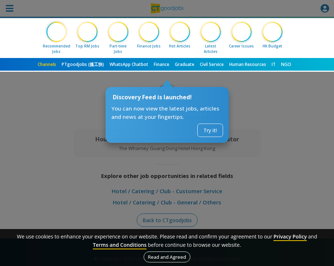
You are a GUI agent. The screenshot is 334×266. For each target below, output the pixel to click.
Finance (161, 64)
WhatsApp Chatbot (129, 64)
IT (274, 64)
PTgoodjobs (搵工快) (83, 64)
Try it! (210, 130)
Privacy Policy (290, 236)
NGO (286, 64)
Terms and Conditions (120, 244)
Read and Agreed (167, 257)
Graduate (184, 64)
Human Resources (247, 64)
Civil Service (212, 64)
